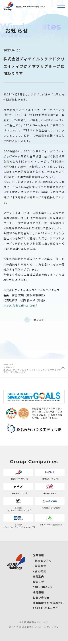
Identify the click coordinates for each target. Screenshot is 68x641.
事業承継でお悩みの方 (47, 603)
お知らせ (8, 367)
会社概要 (40, 571)
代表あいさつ (43, 560)
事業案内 (38, 576)
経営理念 (40, 566)
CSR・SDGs (41, 587)
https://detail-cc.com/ (20, 305)
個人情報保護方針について (34, 622)
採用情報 (38, 592)
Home (7, 364)
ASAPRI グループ (44, 608)
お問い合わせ (41, 597)
